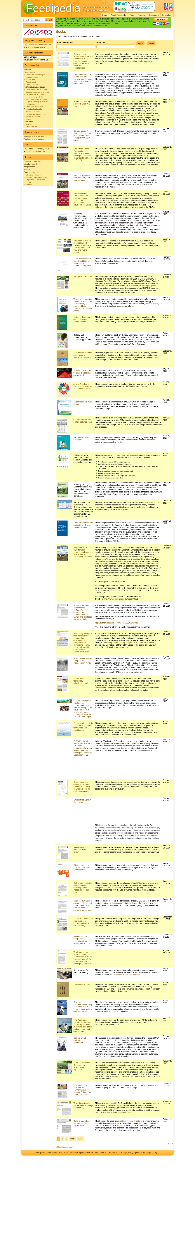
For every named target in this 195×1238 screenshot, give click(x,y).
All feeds (27, 69)
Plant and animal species (34, 139)
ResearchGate (124, 1112)
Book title (100, 42)
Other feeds (28, 122)
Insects (28, 119)
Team (132, 15)
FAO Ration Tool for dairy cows (36, 149)
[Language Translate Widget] (37, 56)
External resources (31, 172)
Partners (141, 15)
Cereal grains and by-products (37, 89)
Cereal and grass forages (35, 75)
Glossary (27, 169)
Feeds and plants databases (36, 177)
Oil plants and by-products (35, 94)
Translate (41, 60)
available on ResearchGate (128, 1121)
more (170, 1143)
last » (80, 1139)
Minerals (29, 124)
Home (105, 15)
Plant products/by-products (34, 87)
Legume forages (32, 77)
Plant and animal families (34, 136)
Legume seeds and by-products (37, 92)
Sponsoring (154, 15)
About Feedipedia (118, 15)
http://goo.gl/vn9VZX (151, 286)
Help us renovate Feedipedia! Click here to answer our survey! (38, 46)
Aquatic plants (31, 82)
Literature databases (33, 175)
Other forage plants (33, 84)
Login (149, 1152)
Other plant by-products (35, 107)
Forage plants (29, 72)
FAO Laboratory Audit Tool (34, 152)
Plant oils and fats (32, 104)
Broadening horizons (32, 161)
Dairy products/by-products (36, 114)
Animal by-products (33, 112)
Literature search (30, 164)
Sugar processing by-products (37, 102)
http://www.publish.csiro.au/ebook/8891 (121, 599)
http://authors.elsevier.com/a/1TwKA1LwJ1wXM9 (116, 623)
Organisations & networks (35, 180)
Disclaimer (141, 1152)
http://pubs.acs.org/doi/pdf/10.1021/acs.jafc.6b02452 (132, 642)
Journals (29, 185)
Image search (29, 167)
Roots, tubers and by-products (37, 99)
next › (72, 1139)
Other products (31, 127)
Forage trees (30, 79)
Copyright (130, 1152)
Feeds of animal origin (33, 109)
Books (28, 182)
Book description (64, 42)
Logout (156, 1152)
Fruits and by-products (34, 97)
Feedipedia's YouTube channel (126, 975)
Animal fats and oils (33, 117)
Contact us (166, 15)
